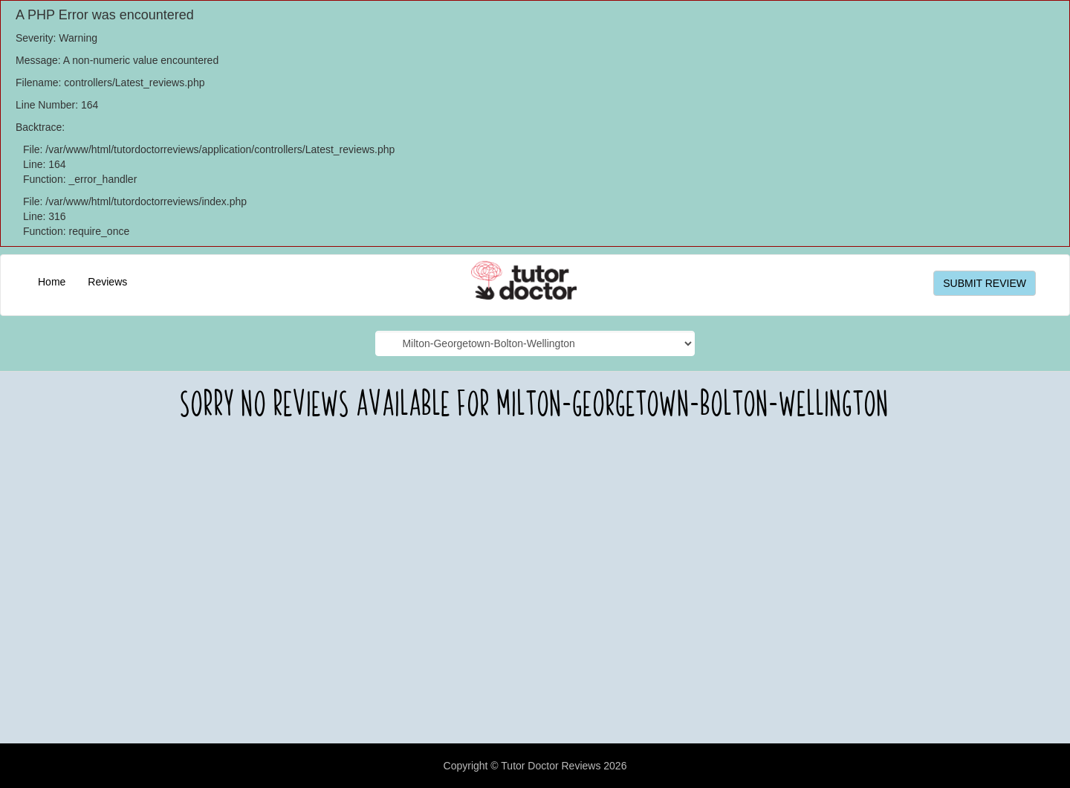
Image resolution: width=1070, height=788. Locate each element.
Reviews (107, 282)
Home (51, 282)
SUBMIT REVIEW (984, 283)
